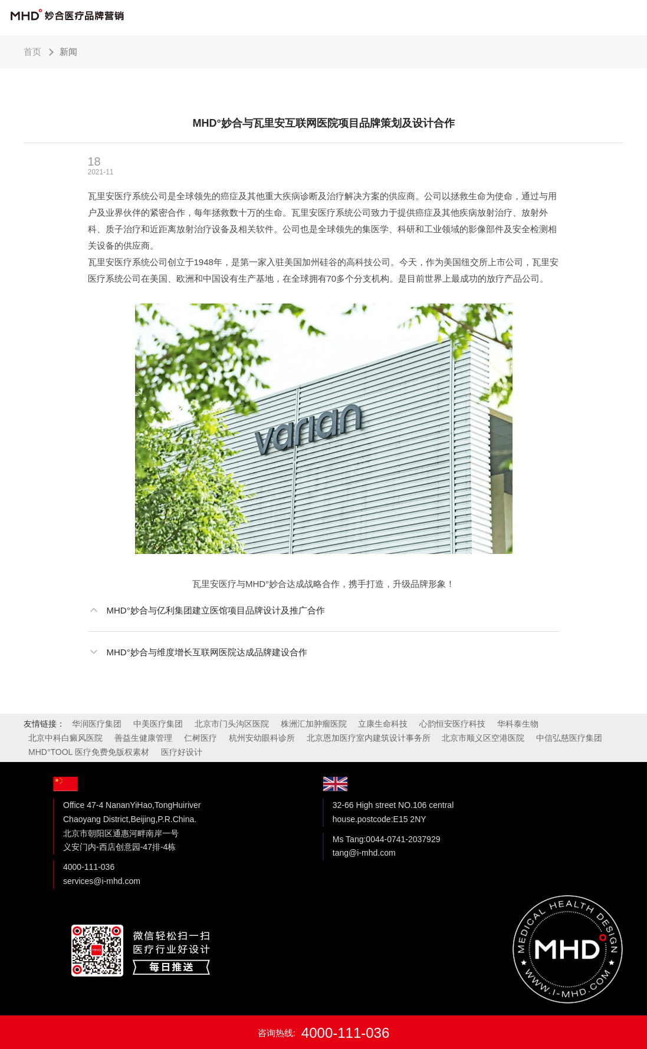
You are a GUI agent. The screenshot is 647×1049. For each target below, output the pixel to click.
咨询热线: (324, 1033)
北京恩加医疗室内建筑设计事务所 (369, 738)
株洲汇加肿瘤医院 (314, 723)
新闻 (68, 52)
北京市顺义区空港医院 (483, 738)
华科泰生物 (517, 723)
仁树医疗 (200, 738)
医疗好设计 (181, 752)
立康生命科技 (383, 723)
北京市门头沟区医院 (232, 723)
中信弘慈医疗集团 (569, 738)
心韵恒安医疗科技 (452, 723)
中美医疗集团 (158, 723)
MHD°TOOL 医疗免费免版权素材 (88, 752)
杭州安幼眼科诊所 (262, 738)
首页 (32, 52)
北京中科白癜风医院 (65, 738)
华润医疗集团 (96, 723)
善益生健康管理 (143, 738)
